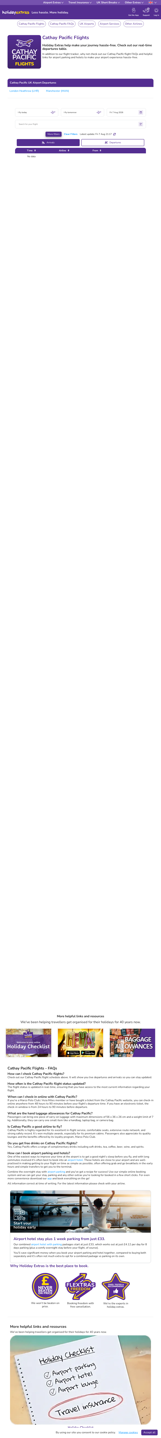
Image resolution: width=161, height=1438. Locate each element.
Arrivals (48, 142)
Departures (113, 142)
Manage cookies (128, 1432)
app (49, 1178)
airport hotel (75, 1160)
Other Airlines (133, 24)
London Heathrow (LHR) (24, 91)
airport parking (56, 1172)
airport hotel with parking (46, 1244)
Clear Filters (70, 134)
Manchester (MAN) (57, 91)
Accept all (149, 1432)
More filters (54, 134)
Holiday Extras (16, 12)
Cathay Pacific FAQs (62, 24)
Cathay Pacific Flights (31, 24)
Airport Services (109, 24)
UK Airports (87, 24)
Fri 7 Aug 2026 (126, 112)
